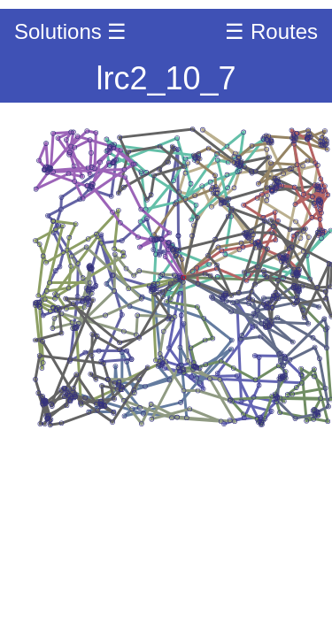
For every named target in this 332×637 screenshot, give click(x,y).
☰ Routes (271, 31)
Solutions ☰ (70, 31)
